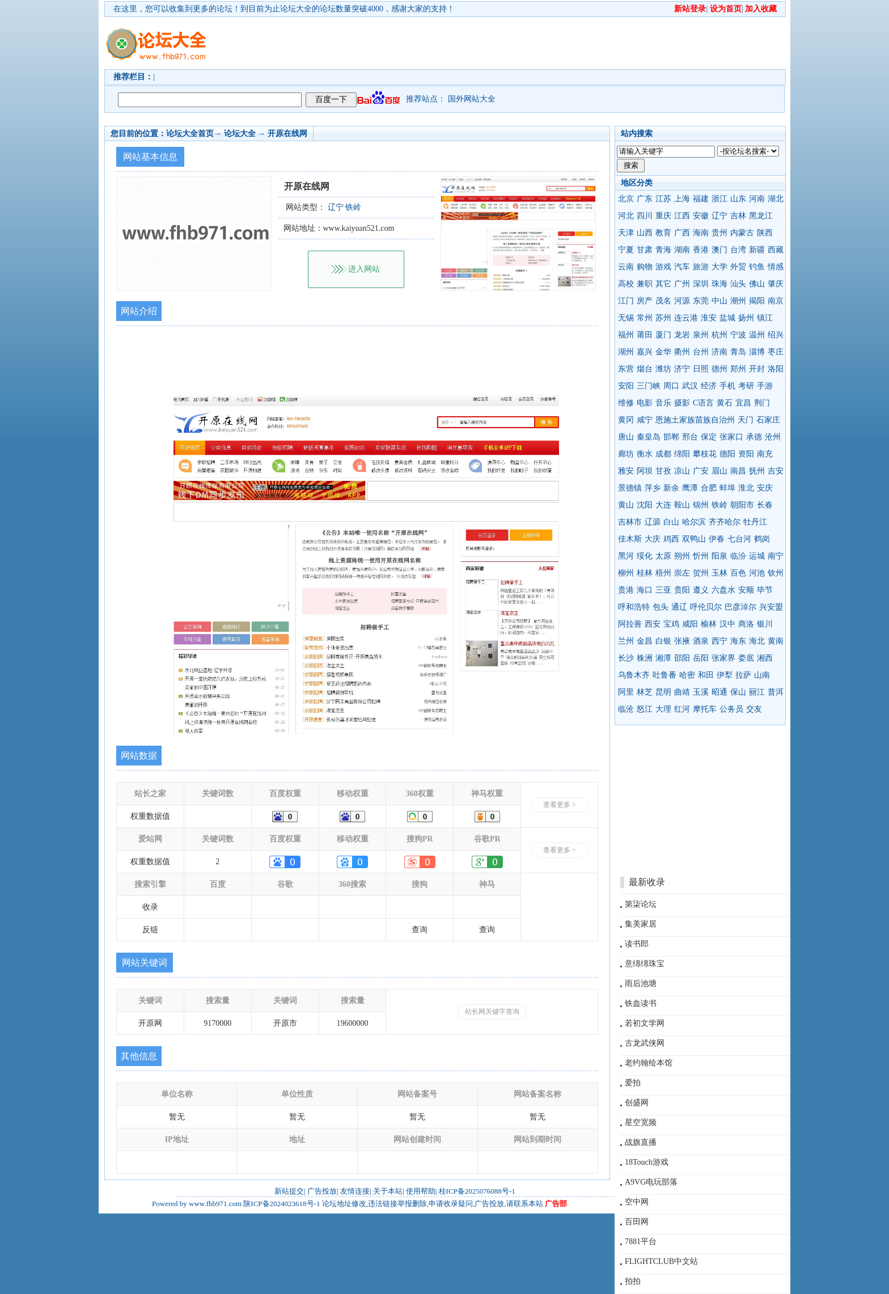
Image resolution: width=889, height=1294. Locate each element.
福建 (701, 198)
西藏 (776, 250)
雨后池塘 (641, 983)
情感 (776, 267)
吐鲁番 (664, 675)
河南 (757, 198)
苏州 (663, 318)
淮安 (709, 318)
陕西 (765, 233)
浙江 (719, 198)
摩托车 (705, 709)
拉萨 (743, 675)
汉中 (727, 624)
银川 (765, 624)
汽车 (682, 267)
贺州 (701, 573)
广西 (682, 233)
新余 (671, 488)
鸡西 (671, 539)
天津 (626, 233)
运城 (757, 556)
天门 (745, 420)
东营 (626, 369)
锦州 (701, 505)
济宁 (682, 369)
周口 (671, 386)
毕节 (765, 590)
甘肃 (645, 250)
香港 (701, 250)
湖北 (776, 198)
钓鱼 (757, 267)
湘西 (765, 658)
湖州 (626, 352)
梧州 (663, 573)
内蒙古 (742, 233)
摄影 (682, 403)
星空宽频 (641, 1122)
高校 (626, 284)
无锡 (626, 318)
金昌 (645, 641)
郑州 (738, 369)
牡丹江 (755, 522)
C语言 (703, 403)
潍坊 (663, 369)
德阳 (727, 454)
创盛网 (637, 1102)
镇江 (765, 318)
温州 (757, 335)
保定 (709, 437)
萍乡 (653, 488)
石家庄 (768, 420)
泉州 (701, 335)
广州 (682, 284)
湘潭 (663, 658)
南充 (765, 454)
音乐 (663, 403)
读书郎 (637, 944)
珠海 (719, 284)
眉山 (719, 471)
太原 (663, 556)
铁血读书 (641, 1003)
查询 (419, 929)
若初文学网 (644, 1023)
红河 (682, 709)
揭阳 (757, 301)
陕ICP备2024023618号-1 (281, 1203)
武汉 (690, 386)
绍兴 (776, 335)
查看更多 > (559, 805)
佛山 (757, 284)
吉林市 (630, 522)
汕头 (738, 284)
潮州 (738, 301)
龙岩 (682, 335)
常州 (645, 318)
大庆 (653, 539)
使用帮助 (420, 1191)
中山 (719, 301)
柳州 (626, 573)
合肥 (709, 488)
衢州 (682, 352)
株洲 (645, 658)
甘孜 (663, 471)
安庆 (765, 488)
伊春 (717, 539)
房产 (645, 301)
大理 (663, 709)
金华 (663, 352)
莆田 (645, 335)
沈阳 (645, 505)
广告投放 (322, 1191)
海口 (645, 590)
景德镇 (630, 488)
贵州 (719, 233)
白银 (663, 641)
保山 (738, 692)
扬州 (746, 318)
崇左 (682, 573)
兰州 (626, 641)
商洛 (746, 624)
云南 (626, 267)
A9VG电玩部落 (651, 1182)
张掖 (682, 641)
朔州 (682, 556)
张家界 (723, 658)
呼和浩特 (634, 607)
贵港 (626, 590)
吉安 (776, 471)
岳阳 (701, 658)
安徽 (701, 216)
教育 (663, 233)
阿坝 (645, 471)
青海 (663, 250)
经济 (709, 386)
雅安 (626, 471)
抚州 (757, 471)
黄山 (626, 505)
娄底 (746, 658)
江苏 (663, 198)
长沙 (626, 658)
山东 (738, 198)
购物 (645, 267)
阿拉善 (630, 624)
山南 (762, 675)
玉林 (719, 573)
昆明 (663, 692)
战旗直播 (641, 1142)
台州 (701, 352)
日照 (701, 369)
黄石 (725, 403)
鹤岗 (762, 539)
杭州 (719, 335)
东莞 (701, 301)
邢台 (690, 437)
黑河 (626, 556)
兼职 (645, 284)
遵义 (701, 590)
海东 (738, 641)
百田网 (637, 1221)
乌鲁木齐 (634, 675)
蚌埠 (727, 488)
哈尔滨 (694, 522)
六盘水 (723, 590)
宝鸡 (671, 624)
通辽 (679, 607)
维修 (626, 403)
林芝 (645, 692)
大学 (719, 267)
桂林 (645, 573)
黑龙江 (761, 216)
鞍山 (682, 505)
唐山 (626, 437)
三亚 (663, 590)
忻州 (701, 556)
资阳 (746, 454)
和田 (706, 675)
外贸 (738, 267)
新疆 (757, 250)
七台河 (739, 539)
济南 (719, 352)
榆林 (709, 624)
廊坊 (626, 454)
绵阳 (682, 454)
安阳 (626, 386)
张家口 (731, 437)
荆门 (762, 403)
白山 (671, 522)
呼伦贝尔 (706, 607)
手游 (765, 386)
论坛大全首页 (190, 133)
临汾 (738, 556)
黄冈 (626, 420)
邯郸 (671, 437)
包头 (660, 607)
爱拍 (633, 1083)
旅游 (701, 267)
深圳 (701, 284)
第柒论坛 (641, 904)
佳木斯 (630, 539)
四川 (645, 216)
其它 (663, 284)
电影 (645, 403)
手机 (727, 386)
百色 (738, 573)
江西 (682, 216)
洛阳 (776, 369)
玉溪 (701, 692)
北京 (626, 198)
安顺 (746, 590)
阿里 (626, 692)
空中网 (637, 1202)
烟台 (645, 369)
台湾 (738, 250)
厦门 (663, 335)
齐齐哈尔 (724, 522)
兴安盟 (771, 607)
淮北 (746, 488)
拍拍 (633, 1281)
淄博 (757, 352)
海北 (757, 641)
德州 (719, 369)
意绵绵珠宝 (644, 963)
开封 (757, 369)
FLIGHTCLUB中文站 (661, 1261)
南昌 (738, 471)
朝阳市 (742, 505)
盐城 (727, 318)
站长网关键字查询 (492, 1012)
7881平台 (641, 1241)
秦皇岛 (649, 437)
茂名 (663, 301)
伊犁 (725, 675)
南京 (776, 301)
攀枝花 (705, 454)
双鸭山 (694, 539)
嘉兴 (645, 352)
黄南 (776, 641)
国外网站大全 (472, 99)
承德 (754, 437)
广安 (701, 471)
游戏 (663, 267)
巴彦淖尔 (740, 607)
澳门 (719, 250)
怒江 (645, 709)
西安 (653, 624)
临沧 (626, 709)
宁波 (738, 335)
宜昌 (743, 403)
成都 (663, 454)
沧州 (773, 437)
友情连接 (355, 1191)
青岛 (738, 352)
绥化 (645, 556)
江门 (626, 301)
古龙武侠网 (644, 1043)
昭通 (719, 692)
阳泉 (719, 556)
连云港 (686, 318)
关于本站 (388, 1191)
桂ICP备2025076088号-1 (477, 1191)
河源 (682, 301)
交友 (754, 709)
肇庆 (776, 284)
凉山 (682, 471)
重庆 (663, 216)
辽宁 (719, 216)
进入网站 (364, 269)
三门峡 (649, 386)
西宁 (719, 641)
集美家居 (641, 924)
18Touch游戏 (646, 1162)
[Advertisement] (510, 43)
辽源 (653, 522)
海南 (701, 233)
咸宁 (645, 420)
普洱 (776, 692)
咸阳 (690, 624)
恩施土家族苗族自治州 (695, 420)
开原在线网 (287, 133)
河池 (757, 573)
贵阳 (682, 590)
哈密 (687, 675)
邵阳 (682, 658)
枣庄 (776, 352)
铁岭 (719, 505)
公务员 (731, 709)
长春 (765, 505)
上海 (682, 198)
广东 (645, 198)
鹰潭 (690, 488)
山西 (645, 233)
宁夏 (626, 250)
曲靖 (682, 692)
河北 (626, 216)
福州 (626, 335)
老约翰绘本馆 (648, 1063)
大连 (663, 505)
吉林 (738, 216)
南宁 (776, 556)
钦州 (776, 573)
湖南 (682, 250)
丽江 (757, 692)
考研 (746, 386)
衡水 (645, 454)
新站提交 (289, 1191)
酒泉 (701, 641)
